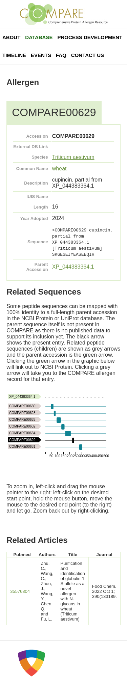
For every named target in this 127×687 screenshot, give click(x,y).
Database (38, 37)
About (11, 37)
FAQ (61, 55)
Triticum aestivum (73, 157)
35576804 (20, 591)
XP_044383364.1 (73, 267)
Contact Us (87, 55)
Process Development (89, 37)
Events (41, 55)
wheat (59, 168)
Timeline (14, 55)
